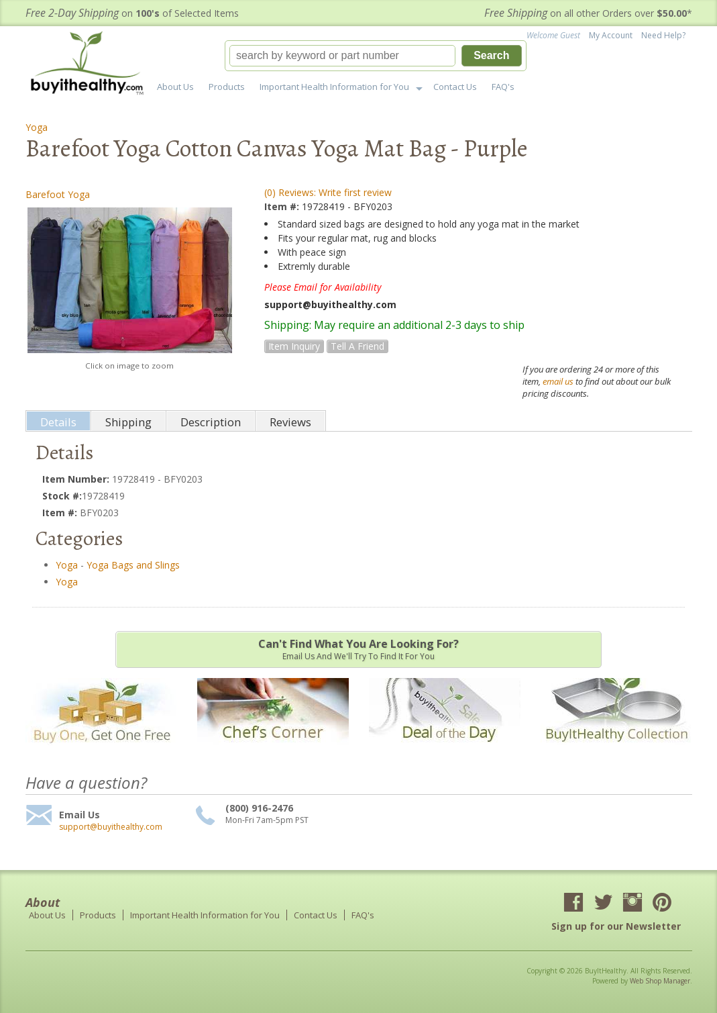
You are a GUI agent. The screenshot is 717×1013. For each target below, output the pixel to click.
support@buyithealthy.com (110, 827)
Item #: (283, 206)
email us (558, 381)
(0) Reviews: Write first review (328, 192)
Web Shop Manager (660, 980)
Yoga (36, 127)
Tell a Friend (357, 346)
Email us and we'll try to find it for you (358, 649)
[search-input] (342, 55)
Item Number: (77, 479)
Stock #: (62, 495)
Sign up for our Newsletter (616, 926)
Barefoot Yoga (57, 194)
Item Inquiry (294, 346)
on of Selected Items (132, 13)
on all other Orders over (588, 13)
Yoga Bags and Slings (133, 565)
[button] (376, 55)
